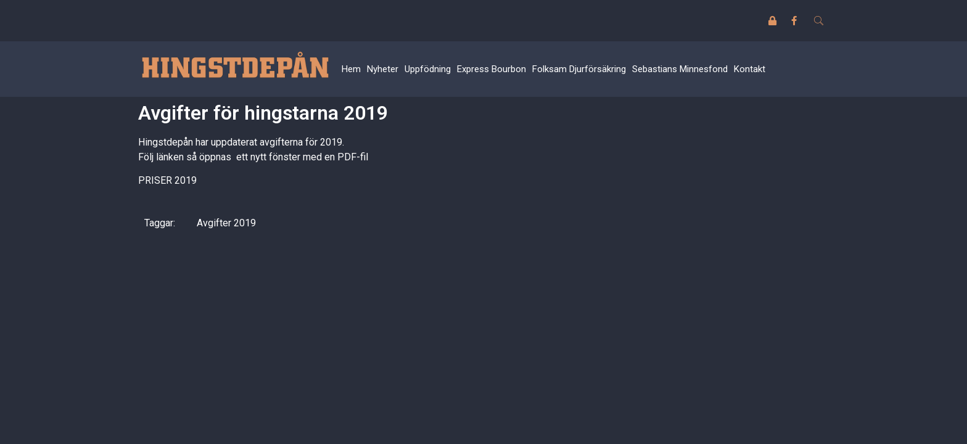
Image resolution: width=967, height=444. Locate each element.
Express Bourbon (491, 69)
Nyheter (382, 69)
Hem (351, 69)
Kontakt (749, 69)
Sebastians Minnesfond (680, 69)
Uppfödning (428, 69)
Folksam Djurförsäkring (579, 69)
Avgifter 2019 (226, 223)
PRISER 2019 (167, 180)
